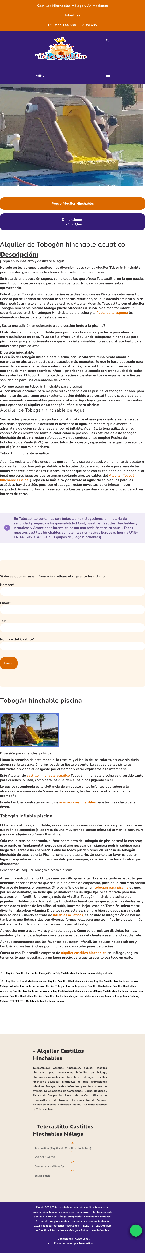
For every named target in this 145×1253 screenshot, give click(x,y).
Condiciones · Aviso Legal (73, 1239)
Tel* (3, 621)
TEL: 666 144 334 (62, 25)
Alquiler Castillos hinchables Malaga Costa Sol (32, 973)
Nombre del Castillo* (17, 639)
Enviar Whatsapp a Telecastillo (73, 1243)
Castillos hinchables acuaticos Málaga (79, 991)
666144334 (91, 25)
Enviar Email (42, 1176)
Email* (5, 603)
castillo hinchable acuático (48, 775)
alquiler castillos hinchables (83, 952)
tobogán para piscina (111, 887)
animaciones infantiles (77, 802)
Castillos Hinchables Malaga (60, 996)
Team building (113, 996)
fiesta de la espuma (112, 312)
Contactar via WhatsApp (50, 1166)
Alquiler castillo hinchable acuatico (26, 981)
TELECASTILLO (19, 1001)
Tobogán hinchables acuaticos (47, 1001)
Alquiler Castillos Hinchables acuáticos (70, 981)
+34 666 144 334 (45, 1157)
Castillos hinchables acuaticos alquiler (34, 991)
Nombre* (7, 584)
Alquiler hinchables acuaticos (27, 986)
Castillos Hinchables (99, 986)
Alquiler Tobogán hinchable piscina (65, 986)
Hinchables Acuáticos (90, 996)
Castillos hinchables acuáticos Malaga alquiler (87, 973)
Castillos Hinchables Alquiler (26, 996)
